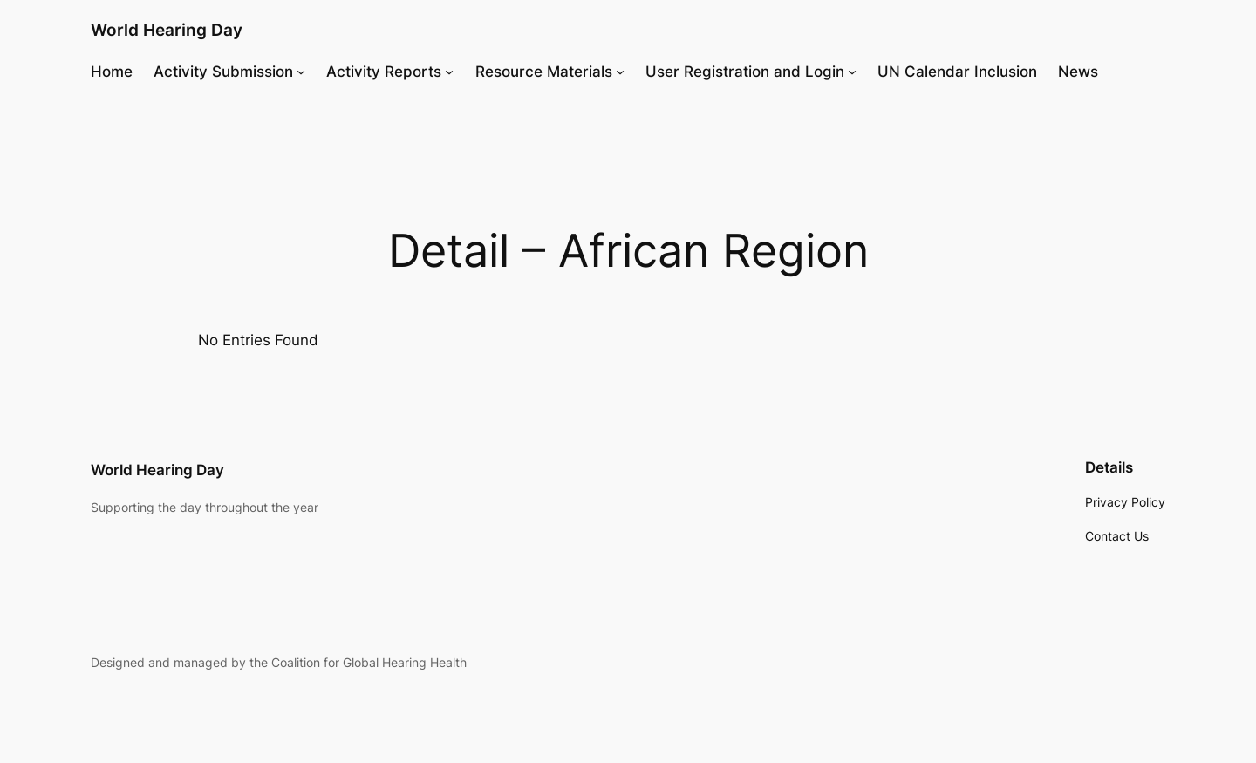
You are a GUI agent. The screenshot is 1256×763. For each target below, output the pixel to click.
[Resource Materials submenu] (620, 71)
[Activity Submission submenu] (301, 71)
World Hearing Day (166, 29)
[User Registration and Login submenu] (852, 71)
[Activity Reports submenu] (449, 71)
